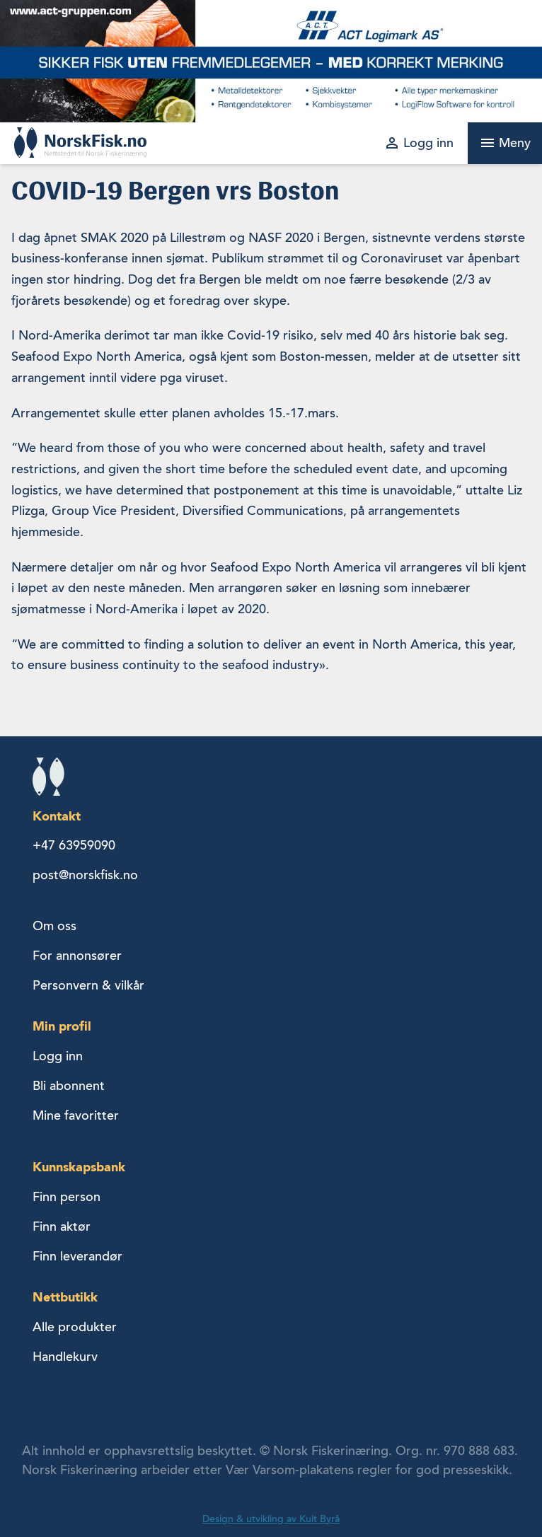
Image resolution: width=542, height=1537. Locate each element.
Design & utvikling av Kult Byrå (271, 1519)
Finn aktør (62, 1226)
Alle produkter (75, 1327)
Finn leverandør (77, 1256)
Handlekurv (65, 1356)
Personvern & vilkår (88, 985)
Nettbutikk (65, 1296)
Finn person (66, 1197)
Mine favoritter (76, 1115)
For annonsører (77, 955)
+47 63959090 (74, 845)
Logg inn (58, 1056)
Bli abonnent (69, 1086)
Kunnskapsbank (79, 1166)
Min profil (62, 1026)
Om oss (54, 926)
